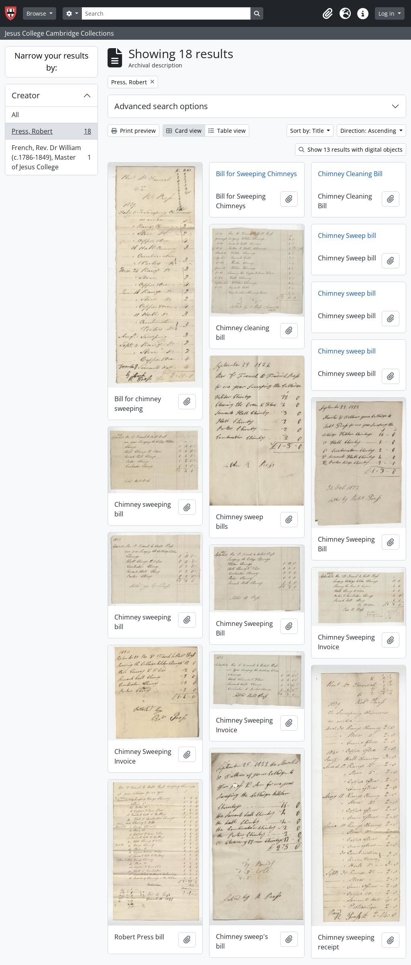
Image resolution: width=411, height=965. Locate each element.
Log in (387, 13)
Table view (227, 130)
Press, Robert (51, 133)
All (15, 114)
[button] (327, 13)
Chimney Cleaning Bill (350, 173)
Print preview (133, 130)
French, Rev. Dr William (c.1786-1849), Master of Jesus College (51, 157)
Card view (183, 130)
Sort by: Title (308, 130)
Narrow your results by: (51, 61)
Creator (26, 95)
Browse (37, 13)
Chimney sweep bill (347, 293)
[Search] (166, 13)
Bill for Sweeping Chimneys (256, 173)
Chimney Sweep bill (347, 235)
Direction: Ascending (369, 130)
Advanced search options (161, 106)
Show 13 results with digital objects (351, 149)
